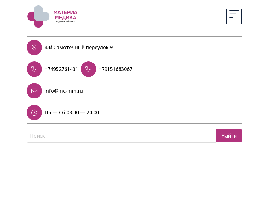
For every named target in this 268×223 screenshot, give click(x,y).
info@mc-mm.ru (64, 90)
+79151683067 (115, 69)
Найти (229, 135)
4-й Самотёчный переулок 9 (79, 47)
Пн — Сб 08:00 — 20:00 (72, 112)
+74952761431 (61, 69)
